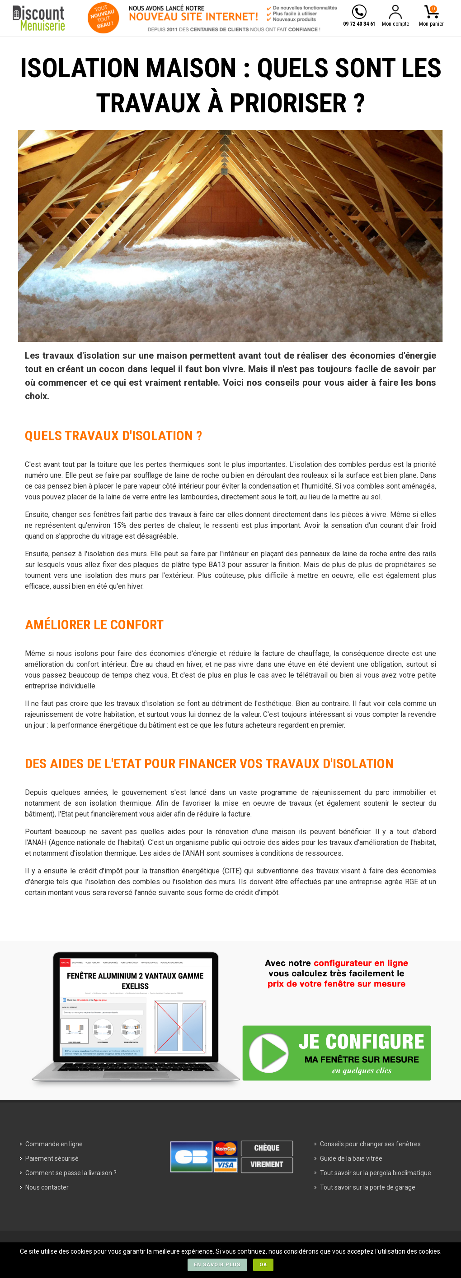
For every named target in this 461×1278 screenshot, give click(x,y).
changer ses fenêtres (86, 514)
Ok (263, 1265)
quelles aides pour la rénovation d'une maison (218, 831)
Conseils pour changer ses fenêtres (370, 1144)
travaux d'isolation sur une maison (114, 355)
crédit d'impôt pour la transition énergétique (149, 871)
